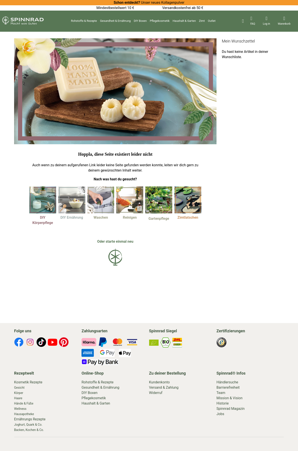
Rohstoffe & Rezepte (84, 20)
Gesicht (19, 387)
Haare (18, 398)
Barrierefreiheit (228, 387)
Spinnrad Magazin (231, 409)
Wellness (20, 408)
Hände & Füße (23, 403)
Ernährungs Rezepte (30, 419)
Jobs (220, 414)
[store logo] (23, 23)
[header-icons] (252, 21)
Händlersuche (227, 382)
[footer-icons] (19, 342)
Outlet (212, 20)
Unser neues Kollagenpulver (149, 2)
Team (221, 393)
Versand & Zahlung (164, 387)
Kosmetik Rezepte (28, 382)
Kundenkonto (159, 382)
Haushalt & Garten (184, 20)
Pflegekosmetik (160, 20)
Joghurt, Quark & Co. (28, 424)
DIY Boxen (140, 20)
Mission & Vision (229, 398)
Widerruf (156, 393)
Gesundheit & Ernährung (115, 20)
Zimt (202, 20)
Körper (18, 393)
